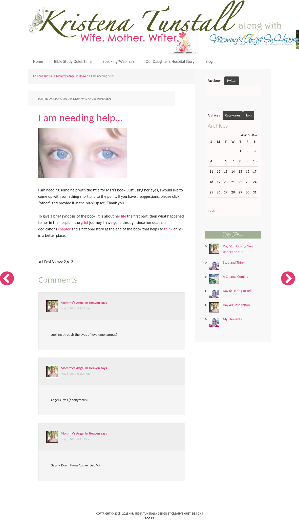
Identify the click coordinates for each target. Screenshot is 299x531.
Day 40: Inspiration (236, 305)
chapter (64, 229)
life (123, 216)
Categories (232, 115)
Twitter (232, 80)
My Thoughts (232, 319)
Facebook (214, 80)
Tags (249, 115)
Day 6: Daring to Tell (237, 291)
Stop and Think (233, 262)
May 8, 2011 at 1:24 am (75, 308)
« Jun (211, 210)
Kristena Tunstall (43, 76)
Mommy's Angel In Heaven (80, 303)
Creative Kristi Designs (187, 513)
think (168, 229)
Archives (214, 115)
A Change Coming (235, 276)
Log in (149, 518)
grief (84, 222)
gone (117, 222)
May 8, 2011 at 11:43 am (76, 439)
